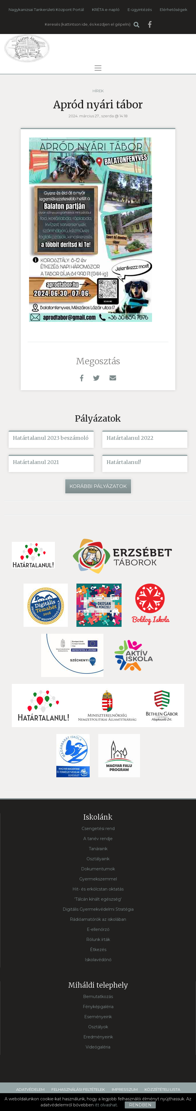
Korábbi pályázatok (98, 486)
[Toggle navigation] (98, 68)
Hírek (98, 90)
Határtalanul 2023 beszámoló (51, 438)
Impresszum (125, 1089)
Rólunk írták (98, 939)
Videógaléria (98, 1047)
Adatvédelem (30, 1089)
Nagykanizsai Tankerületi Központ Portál (46, 9)
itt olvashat (106, 1105)
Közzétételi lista (162, 1089)
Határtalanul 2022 (130, 438)
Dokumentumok (98, 869)
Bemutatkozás (98, 996)
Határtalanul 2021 (36, 462)
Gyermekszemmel (98, 879)
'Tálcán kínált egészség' (98, 899)
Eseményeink (98, 1016)
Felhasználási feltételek (78, 1089)
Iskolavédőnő (98, 959)
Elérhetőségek (173, 9)
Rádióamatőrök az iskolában (98, 919)
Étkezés (98, 949)
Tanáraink (98, 848)
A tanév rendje (98, 838)
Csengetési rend (98, 828)
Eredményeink (98, 1037)
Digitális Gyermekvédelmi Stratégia (98, 909)
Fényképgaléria (98, 1006)
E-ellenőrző (98, 929)
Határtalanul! (124, 462)
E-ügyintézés (140, 9)
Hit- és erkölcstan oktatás (98, 889)
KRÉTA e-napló (106, 9)
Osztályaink (98, 858)
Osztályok (98, 1026)
